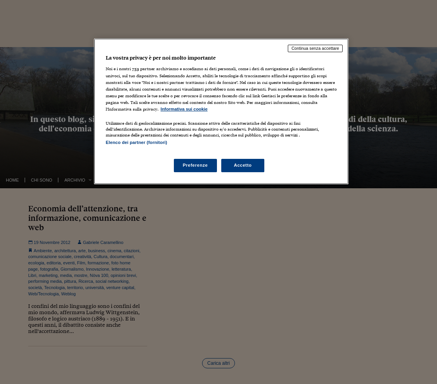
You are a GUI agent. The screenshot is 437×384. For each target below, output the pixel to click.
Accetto (243, 165)
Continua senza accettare (315, 48)
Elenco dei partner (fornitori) (136, 142)
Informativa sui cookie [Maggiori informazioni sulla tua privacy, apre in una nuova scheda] (184, 109)
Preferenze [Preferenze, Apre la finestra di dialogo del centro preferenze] (195, 165)
